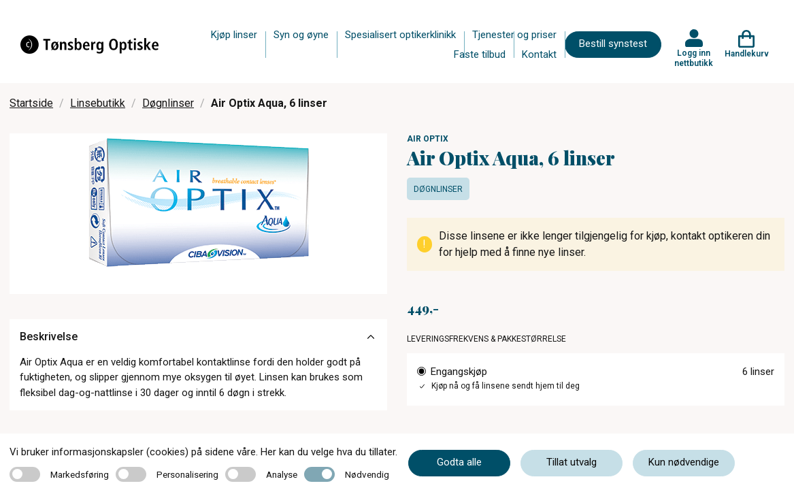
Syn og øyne (301, 35)
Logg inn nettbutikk (693, 57)
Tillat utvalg (571, 462)
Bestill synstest (613, 43)
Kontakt (539, 54)
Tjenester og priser (514, 35)
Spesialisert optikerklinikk (400, 35)
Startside (31, 103)
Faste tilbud (480, 54)
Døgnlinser (168, 103)
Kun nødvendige (683, 462)
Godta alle (459, 462)
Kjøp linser (234, 35)
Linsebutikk (97, 103)
